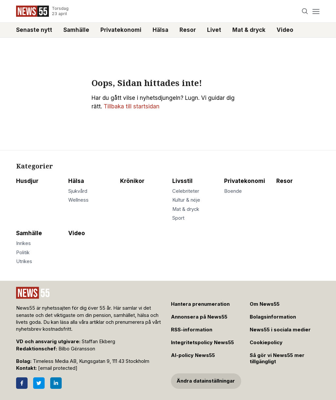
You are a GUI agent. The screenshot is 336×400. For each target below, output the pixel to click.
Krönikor (132, 181)
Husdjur (27, 181)
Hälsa (160, 30)
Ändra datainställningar (206, 381)
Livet (214, 30)
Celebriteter (185, 191)
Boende (233, 191)
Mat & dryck (248, 30)
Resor (187, 30)
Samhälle (76, 30)
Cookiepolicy (266, 342)
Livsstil (182, 181)
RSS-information (191, 330)
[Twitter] (39, 383)
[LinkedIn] (56, 383)
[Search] (305, 11)
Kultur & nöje (186, 200)
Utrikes (24, 261)
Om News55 (265, 304)
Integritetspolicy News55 (202, 342)
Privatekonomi (120, 30)
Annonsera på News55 (199, 317)
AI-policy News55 (193, 355)
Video (285, 30)
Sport (178, 218)
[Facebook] (22, 383)
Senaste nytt (34, 30)
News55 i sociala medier (280, 330)
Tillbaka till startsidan (131, 106)
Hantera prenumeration (200, 304)
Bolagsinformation (273, 317)
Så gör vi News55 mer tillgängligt (277, 358)
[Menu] (316, 11)
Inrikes (23, 243)
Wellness (78, 200)
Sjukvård (77, 191)
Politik (23, 253)
